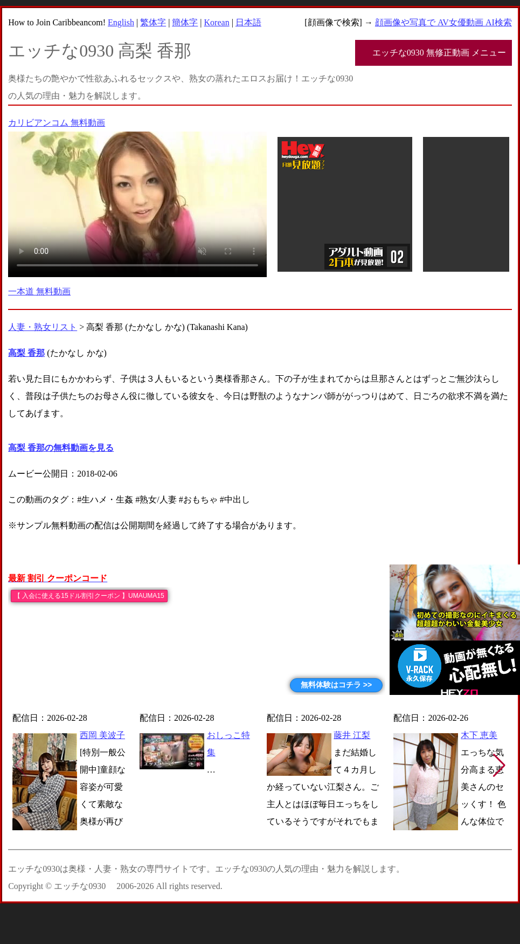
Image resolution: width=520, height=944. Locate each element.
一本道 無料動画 (39, 291)
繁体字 (153, 22)
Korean (217, 22)
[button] (499, 765)
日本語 (248, 22)
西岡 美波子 (102, 735)
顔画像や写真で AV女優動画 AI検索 (443, 22)
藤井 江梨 (352, 735)
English (121, 22)
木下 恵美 (479, 735)
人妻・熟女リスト (42, 327)
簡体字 (185, 22)
